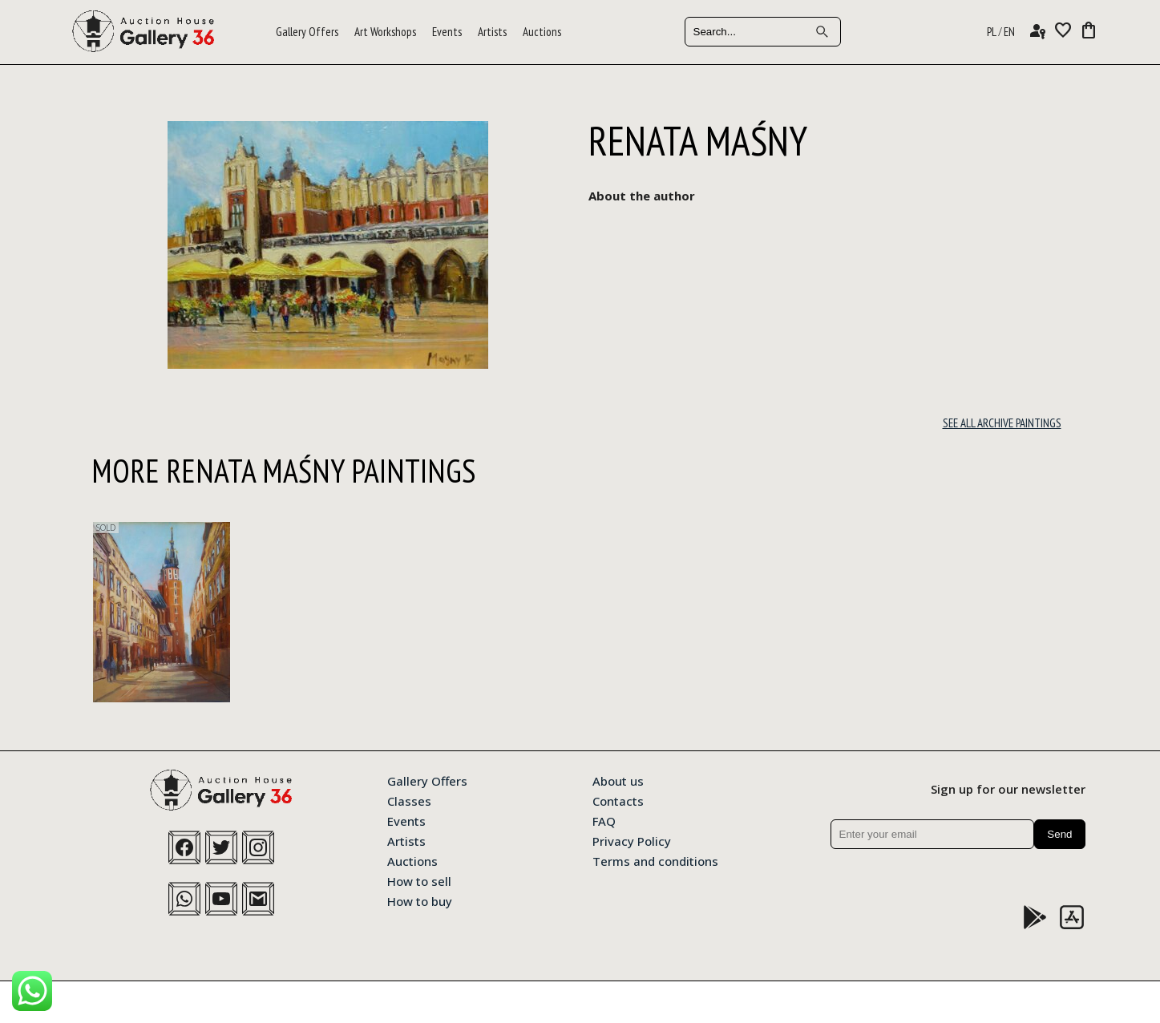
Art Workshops (385, 31)
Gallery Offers (307, 31)
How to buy (419, 900)
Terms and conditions (655, 860)
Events (447, 31)
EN (1009, 31)
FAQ (604, 820)
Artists (492, 31)
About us (618, 780)
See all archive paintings (1002, 423)
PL (991, 31)
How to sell (419, 880)
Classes (409, 800)
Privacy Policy (631, 840)
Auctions (542, 31)
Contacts (618, 800)
